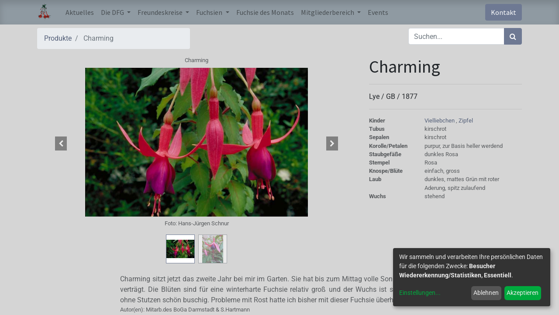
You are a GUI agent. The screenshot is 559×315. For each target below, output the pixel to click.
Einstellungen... (420, 292)
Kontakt (503, 12)
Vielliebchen (440, 120)
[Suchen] (513, 36)
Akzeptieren (522, 292)
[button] (61, 143)
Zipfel (466, 120)
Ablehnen (486, 292)
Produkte (58, 38)
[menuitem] (79, 12)
